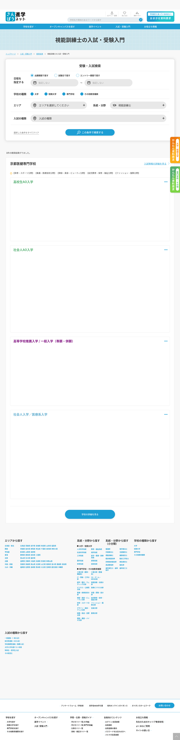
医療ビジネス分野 (97, 579)
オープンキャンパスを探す (46, 709)
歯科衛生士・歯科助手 (112, 561)
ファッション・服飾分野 (97, 596)
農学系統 (80, 552)
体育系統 (80, 556)
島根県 (27, 556)
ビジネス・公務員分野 (83, 580)
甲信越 (7, 543)
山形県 (48, 537)
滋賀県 (22, 553)
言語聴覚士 (123, 544)
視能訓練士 (109, 547)
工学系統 (80, 547)
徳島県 (48, 556)
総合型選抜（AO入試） (13, 633)
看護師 (108, 541)
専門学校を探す (13, 720)
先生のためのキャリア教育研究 (150, 713)
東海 (6, 547)
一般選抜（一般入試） (12, 630)
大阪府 (33, 553)
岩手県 (33, 537)
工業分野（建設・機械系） (83, 565)
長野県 (33, 543)
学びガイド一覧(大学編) (80, 713)
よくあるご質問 (143, 717)
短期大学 (137, 541)
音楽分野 (94, 600)
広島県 (38, 556)
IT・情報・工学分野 (83, 570)
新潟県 (22, 543)
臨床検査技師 (110, 550)
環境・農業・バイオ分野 (83, 611)
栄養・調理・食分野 (97, 585)
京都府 (27, 553)
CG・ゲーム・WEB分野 (96, 570)
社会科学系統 (81, 544)
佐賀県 (27, 559)
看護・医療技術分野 (83, 585)
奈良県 (43, 553)
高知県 (64, 556)
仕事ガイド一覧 (77, 720)
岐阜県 (33, 547)
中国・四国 (9, 556)
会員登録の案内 (111, 720)
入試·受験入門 (40, 717)
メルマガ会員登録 (112, 726)
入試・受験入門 (26, 44)
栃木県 (27, 541)
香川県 (53, 556)
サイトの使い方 (143, 722)
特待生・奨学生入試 (12, 642)
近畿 (6, 553)
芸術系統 (94, 556)
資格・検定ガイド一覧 (79, 723)
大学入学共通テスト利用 (13, 639)
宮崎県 (48, 559)
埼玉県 (38, 541)
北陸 (6, 550)
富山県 (22, 550)
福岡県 (22, 559)
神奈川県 (54, 541)
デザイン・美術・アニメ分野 (83, 601)
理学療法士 (123, 541)
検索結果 (39, 44)
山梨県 (27, 543)
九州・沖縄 (9, 559)
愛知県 (27, 547)
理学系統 (94, 544)
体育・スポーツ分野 (83, 596)
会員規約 (108, 717)
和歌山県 (49, 553)
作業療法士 (109, 544)
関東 (6, 541)
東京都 (48, 541)
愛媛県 (59, 556)
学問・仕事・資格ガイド (81, 709)
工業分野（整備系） (96, 565)
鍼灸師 (122, 557)
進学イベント (40, 713)
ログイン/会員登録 (112, 713)
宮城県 (38, 537)
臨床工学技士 (124, 550)
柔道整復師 (109, 557)
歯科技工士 (123, 560)
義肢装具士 (123, 547)
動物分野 (94, 605)
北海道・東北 (9, 537)
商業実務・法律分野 (97, 575)
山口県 (43, 556)
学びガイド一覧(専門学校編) (82, 717)
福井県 (33, 550)
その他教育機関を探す (15, 723)
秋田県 (43, 537)
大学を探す (11, 713)
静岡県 (22, 547)
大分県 (43, 559)
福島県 (53, 537)
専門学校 (137, 543)
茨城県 (22, 541)
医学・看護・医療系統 (97, 548)
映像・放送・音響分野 (83, 606)
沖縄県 (60, 559)
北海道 (22, 537)
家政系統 (94, 552)
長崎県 (33, 559)
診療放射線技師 (111, 553)
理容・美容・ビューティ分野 (83, 590)
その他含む (9, 645)
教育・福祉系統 (96, 541)
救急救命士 (123, 553)
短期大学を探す (13, 717)
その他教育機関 (139, 547)
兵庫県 (38, 553)
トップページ (11, 44)
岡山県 (33, 556)
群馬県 (33, 541)
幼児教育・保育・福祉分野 (97, 590)
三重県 (38, 547)
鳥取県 (22, 556)
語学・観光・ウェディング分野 (83, 575)
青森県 (27, 537)
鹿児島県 (54, 559)
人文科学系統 (81, 541)
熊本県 (38, 559)
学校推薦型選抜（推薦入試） (15, 636)
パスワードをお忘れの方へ (115, 723)
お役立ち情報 (142, 709)
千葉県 (43, 541)
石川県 (27, 550)
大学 (135, 537)
